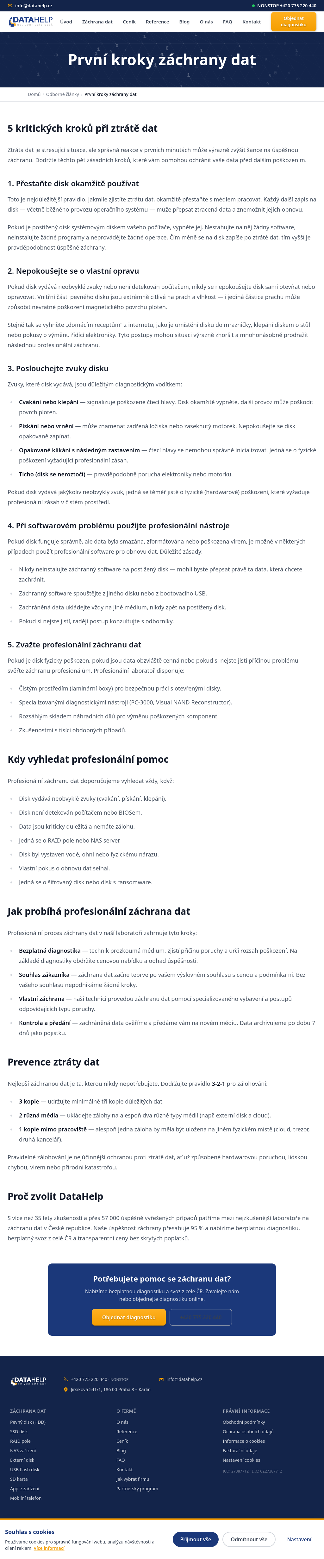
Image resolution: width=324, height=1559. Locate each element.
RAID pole (20, 1441)
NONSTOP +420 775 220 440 (284, 6)
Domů (34, 94)
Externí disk (22, 1460)
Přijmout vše (195, 1539)
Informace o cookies (244, 1441)
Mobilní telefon (25, 1498)
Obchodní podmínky (244, 1422)
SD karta (19, 1479)
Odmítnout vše (249, 1539)
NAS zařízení (23, 1451)
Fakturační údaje (240, 1451)
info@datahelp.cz (30, 6)
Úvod (66, 21)
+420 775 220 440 (200, 1317)
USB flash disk (24, 1470)
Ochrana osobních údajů (248, 1432)
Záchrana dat (97, 21)
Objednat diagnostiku (294, 21)
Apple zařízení (24, 1489)
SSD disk (19, 1432)
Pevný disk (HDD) (28, 1422)
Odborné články (62, 94)
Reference (157, 21)
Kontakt (251, 21)
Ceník (129, 21)
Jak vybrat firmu (132, 1479)
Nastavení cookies (241, 1460)
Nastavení (299, 1539)
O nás (206, 21)
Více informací (49, 1548)
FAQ (227, 21)
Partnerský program (137, 1489)
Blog (184, 21)
